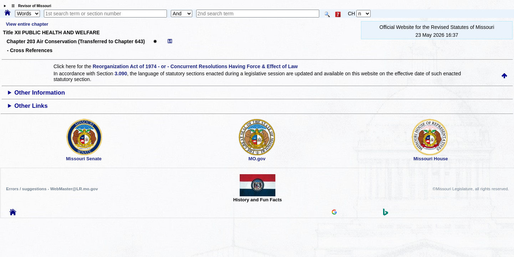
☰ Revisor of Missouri (29, 6)
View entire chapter (27, 24)
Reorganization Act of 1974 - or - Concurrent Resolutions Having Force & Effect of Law (195, 66)
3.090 (120, 73)
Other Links (30, 105)
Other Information (39, 92)
